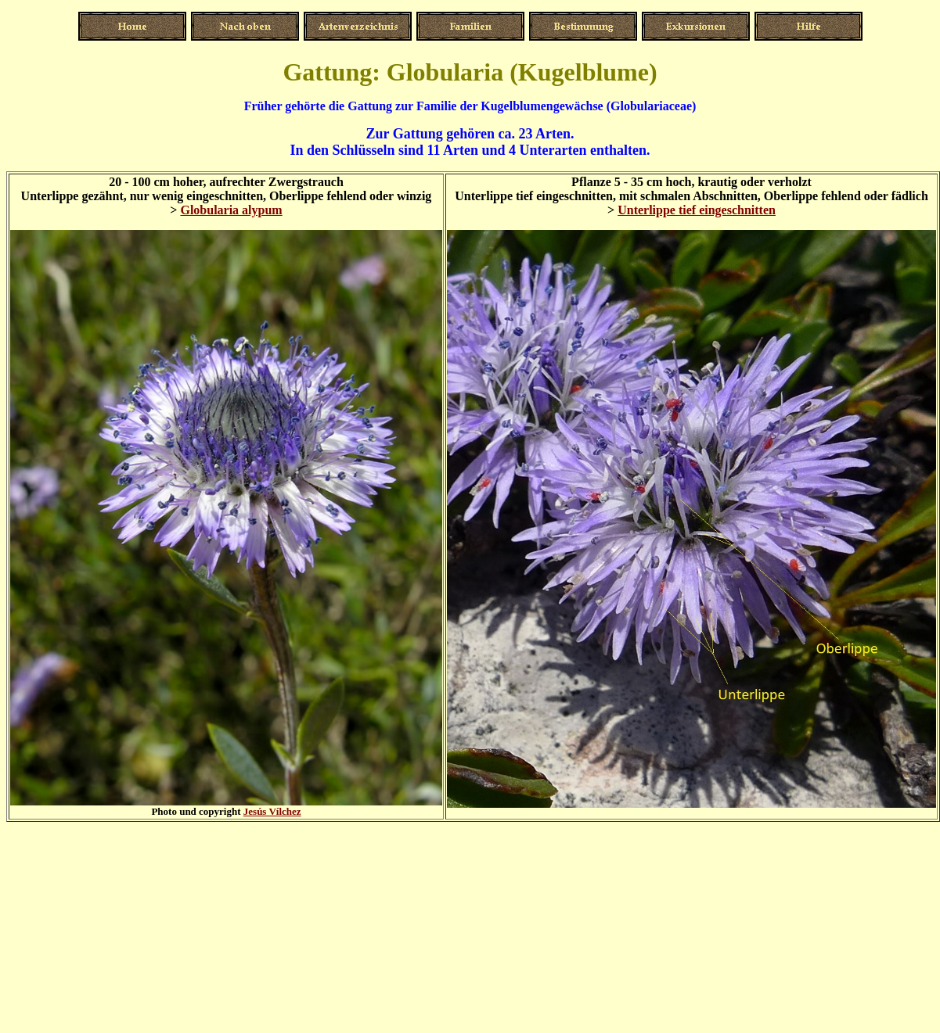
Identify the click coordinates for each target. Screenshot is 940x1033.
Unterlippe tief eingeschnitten (697, 210)
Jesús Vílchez (272, 811)
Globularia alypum (231, 210)
